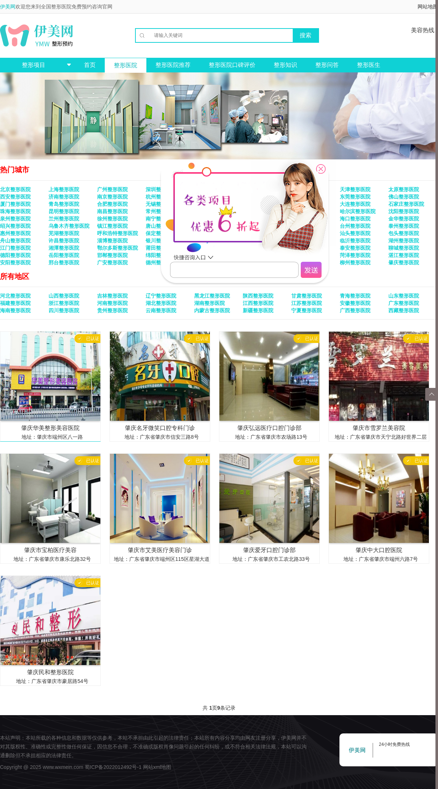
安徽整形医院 (355, 303)
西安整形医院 (15, 197)
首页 (90, 65)
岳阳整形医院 (64, 255)
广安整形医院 (112, 262)
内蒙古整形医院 (212, 310)
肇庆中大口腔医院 (379, 550)
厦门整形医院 (15, 204)
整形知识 (285, 65)
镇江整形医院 (112, 226)
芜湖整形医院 (64, 233)
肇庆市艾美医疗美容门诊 (160, 550)
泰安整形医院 (355, 248)
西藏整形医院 (403, 310)
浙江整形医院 (64, 303)
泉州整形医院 (15, 219)
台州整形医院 (355, 226)
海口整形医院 (355, 219)
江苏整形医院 (306, 303)
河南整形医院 (112, 303)
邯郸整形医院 (112, 255)
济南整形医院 (64, 197)
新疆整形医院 (258, 310)
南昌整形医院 (112, 211)
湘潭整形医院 (64, 248)
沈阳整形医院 (403, 211)
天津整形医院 (355, 189)
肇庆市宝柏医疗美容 (50, 550)
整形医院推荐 (173, 65)
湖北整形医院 (161, 303)
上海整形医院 (64, 189)
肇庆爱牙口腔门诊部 (269, 550)
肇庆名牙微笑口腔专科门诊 (160, 428)
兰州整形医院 (64, 219)
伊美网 (7, 7)
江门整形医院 (15, 248)
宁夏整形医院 (306, 310)
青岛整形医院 (64, 204)
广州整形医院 (112, 189)
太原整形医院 (403, 189)
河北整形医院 (15, 296)
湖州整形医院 (403, 241)
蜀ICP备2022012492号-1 (113, 767)
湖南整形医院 (209, 303)
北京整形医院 (15, 189)
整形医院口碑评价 (232, 65)
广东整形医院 (403, 303)
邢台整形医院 (64, 262)
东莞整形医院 (355, 197)
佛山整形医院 (403, 197)
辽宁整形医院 (161, 296)
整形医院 (125, 65)
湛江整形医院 (403, 255)
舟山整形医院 (15, 241)
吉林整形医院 (112, 296)
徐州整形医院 (112, 219)
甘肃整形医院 (306, 296)
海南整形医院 (15, 310)
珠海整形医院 (15, 211)
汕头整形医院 (355, 233)
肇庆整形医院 (403, 262)
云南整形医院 (161, 310)
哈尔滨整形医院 (358, 211)
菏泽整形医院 (355, 255)
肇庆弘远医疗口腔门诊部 (269, 428)
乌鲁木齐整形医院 (69, 226)
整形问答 (327, 65)
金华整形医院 (403, 219)
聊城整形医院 (403, 248)
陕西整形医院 (258, 296)
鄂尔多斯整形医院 (117, 248)
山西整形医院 (64, 296)
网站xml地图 (157, 767)
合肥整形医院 (112, 204)
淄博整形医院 (112, 241)
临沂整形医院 (355, 241)
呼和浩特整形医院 (117, 233)
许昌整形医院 (64, 241)
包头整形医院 (403, 233)
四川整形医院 (64, 310)
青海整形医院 (355, 296)
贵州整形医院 (112, 310)
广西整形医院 (355, 310)
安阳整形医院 (15, 262)
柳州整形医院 (355, 262)
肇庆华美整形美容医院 (50, 428)
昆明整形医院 (64, 211)
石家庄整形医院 (406, 204)
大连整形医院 (355, 204)
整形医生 (368, 65)
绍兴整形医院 (15, 226)
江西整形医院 (258, 303)
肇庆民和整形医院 (50, 672)
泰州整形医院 (403, 226)
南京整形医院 (112, 197)
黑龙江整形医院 (212, 296)
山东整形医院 (403, 296)
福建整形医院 (15, 303)
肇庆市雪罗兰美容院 (379, 428)
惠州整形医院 (15, 233)
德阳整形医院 (15, 255)
